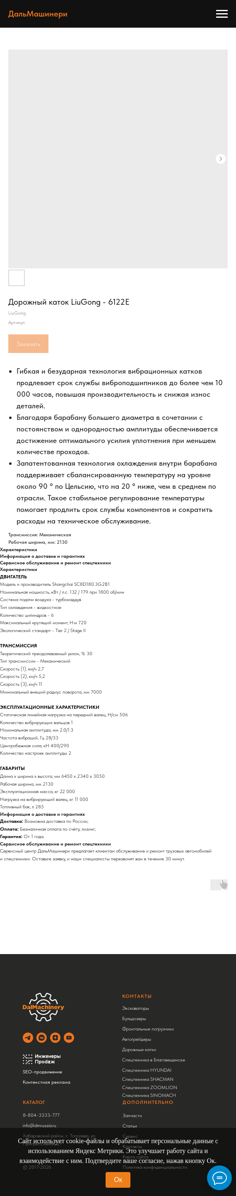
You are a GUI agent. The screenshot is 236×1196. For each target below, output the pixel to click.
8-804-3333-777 (41, 1115)
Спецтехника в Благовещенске (153, 1060)
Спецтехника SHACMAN (147, 1079)
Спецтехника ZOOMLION (149, 1087)
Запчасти (132, 1115)
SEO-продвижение (42, 1072)
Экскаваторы (135, 1008)
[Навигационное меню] (222, 14)
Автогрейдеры (136, 1039)
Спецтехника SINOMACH (149, 1095)
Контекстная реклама (46, 1082)
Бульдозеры (134, 1018)
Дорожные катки (139, 1049)
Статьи (130, 1126)
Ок (118, 1179)
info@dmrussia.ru (39, 1125)
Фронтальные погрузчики (148, 1029)
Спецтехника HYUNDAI (146, 1070)
